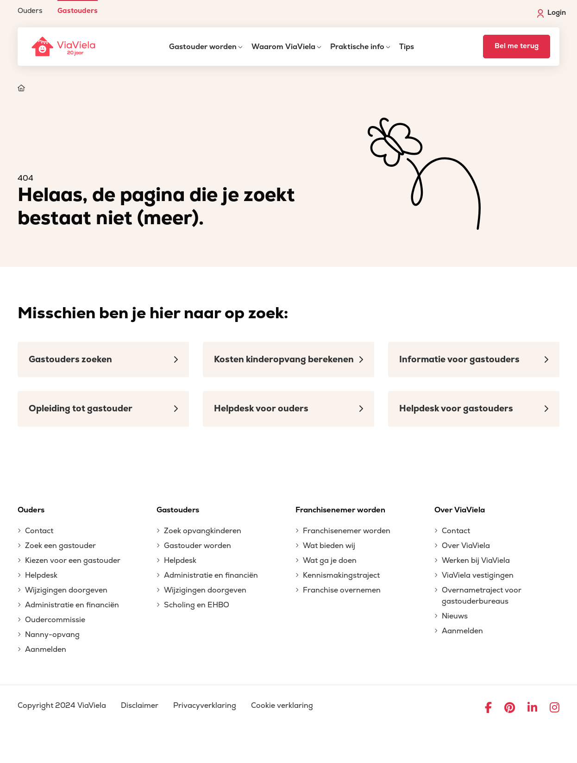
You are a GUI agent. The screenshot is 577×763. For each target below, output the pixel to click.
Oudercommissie (55, 619)
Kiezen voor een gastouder (72, 560)
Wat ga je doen (330, 560)
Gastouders (77, 10)
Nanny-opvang (52, 634)
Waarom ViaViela (283, 46)
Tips (406, 46)
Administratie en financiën (72, 605)
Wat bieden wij (329, 545)
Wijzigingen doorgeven (66, 590)
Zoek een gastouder (60, 545)
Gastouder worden (203, 46)
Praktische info (357, 46)
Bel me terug (517, 46)
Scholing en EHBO (196, 605)
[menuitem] (30, 7)
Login (551, 13)
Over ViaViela (466, 545)
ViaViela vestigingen (478, 575)
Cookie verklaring (282, 705)
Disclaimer (139, 705)
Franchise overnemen (342, 590)
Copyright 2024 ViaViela (62, 705)
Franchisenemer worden (346, 531)
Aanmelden (45, 649)
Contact (39, 531)
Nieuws (455, 616)
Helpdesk (41, 575)
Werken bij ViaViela (476, 560)
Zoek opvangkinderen (202, 531)
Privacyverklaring (204, 705)
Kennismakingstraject (341, 575)
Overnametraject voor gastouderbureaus (481, 596)
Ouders (30, 10)
